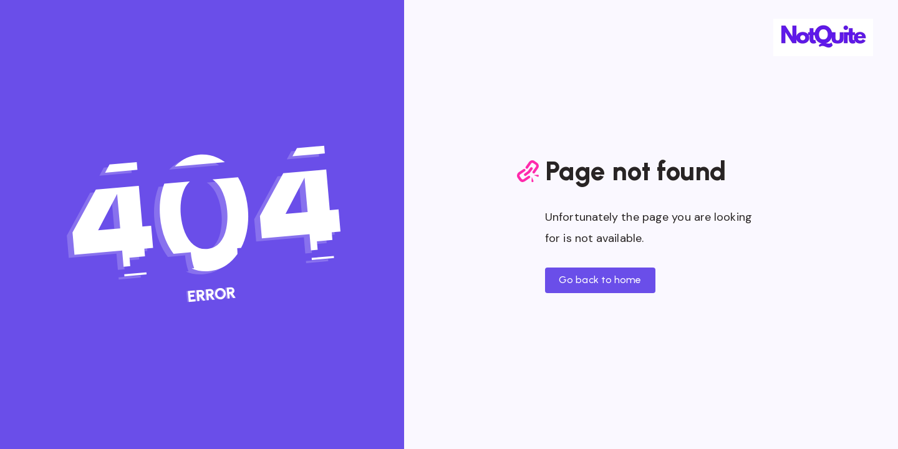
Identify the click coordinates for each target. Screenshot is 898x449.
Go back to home (600, 280)
